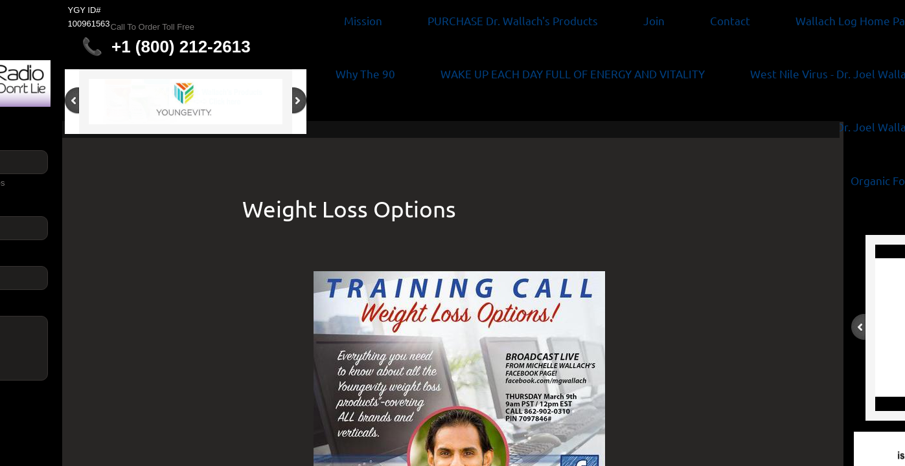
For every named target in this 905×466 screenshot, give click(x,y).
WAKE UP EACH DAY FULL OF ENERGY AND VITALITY (573, 73)
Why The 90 (365, 73)
